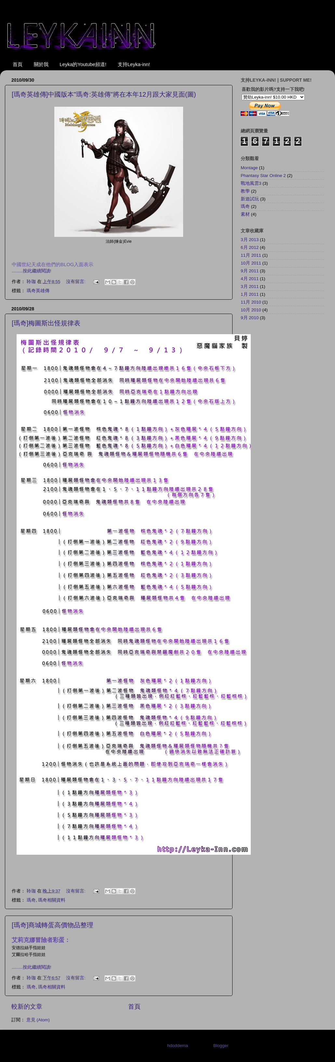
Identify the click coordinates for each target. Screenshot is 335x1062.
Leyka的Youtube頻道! (83, 64)
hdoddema (177, 1045)
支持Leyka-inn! (134, 64)
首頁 (17, 64)
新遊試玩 (250, 199)
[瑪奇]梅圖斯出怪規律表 (46, 323)
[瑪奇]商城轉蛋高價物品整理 (52, 925)
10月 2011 (251, 263)
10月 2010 (251, 309)
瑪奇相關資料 (51, 900)
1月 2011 (250, 294)
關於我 (41, 64)
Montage (249, 167)
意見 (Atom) (38, 1019)
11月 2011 (251, 255)
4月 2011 (250, 278)
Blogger (220, 1045)
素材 (245, 214)
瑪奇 (31, 900)
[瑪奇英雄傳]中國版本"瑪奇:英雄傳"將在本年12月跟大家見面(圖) (104, 94)
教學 (245, 191)
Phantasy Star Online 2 (263, 175)
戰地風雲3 (251, 183)
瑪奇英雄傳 (38, 290)
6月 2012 (250, 247)
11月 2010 (251, 302)
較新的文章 (26, 1006)
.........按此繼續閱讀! (31, 270)
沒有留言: (76, 281)
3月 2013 (250, 239)
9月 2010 (250, 317)
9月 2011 (250, 270)
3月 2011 (250, 286)
